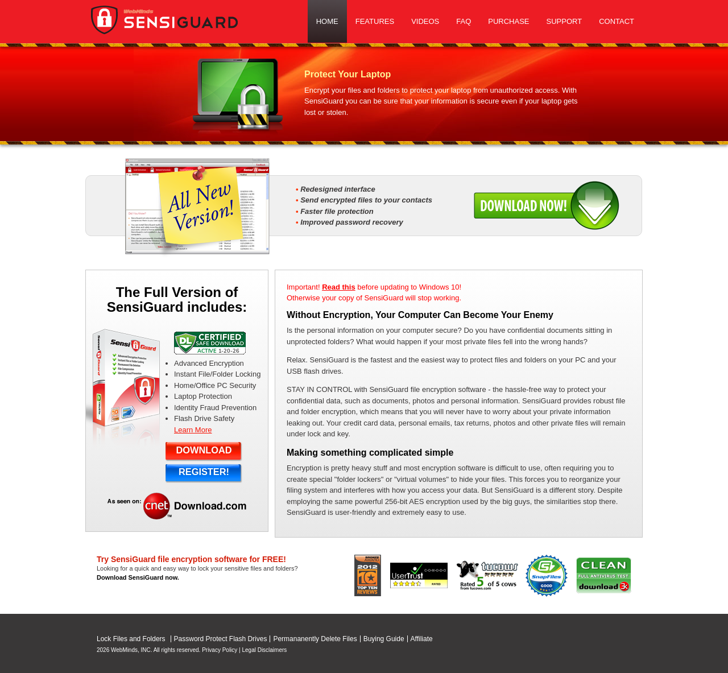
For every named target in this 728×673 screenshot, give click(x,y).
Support (564, 21)
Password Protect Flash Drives (220, 639)
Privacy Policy (219, 650)
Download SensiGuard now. (138, 577)
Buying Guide (383, 639)
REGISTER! (204, 471)
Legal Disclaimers (264, 650)
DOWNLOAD (203, 450)
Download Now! (546, 205)
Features (374, 21)
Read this (338, 287)
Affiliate (422, 639)
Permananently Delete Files (315, 639)
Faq (463, 21)
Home (327, 21)
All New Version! (197, 208)
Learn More (193, 430)
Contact (616, 21)
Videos (425, 21)
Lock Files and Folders (131, 639)
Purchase (508, 21)
